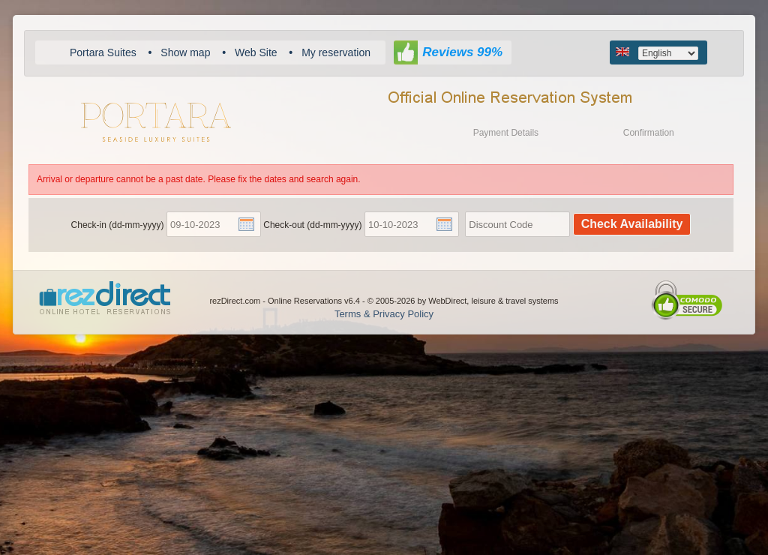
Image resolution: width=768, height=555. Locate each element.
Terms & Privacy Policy (384, 314)
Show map (185, 52)
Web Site (256, 52)
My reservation (336, 52)
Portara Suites (103, 52)
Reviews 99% (462, 52)
